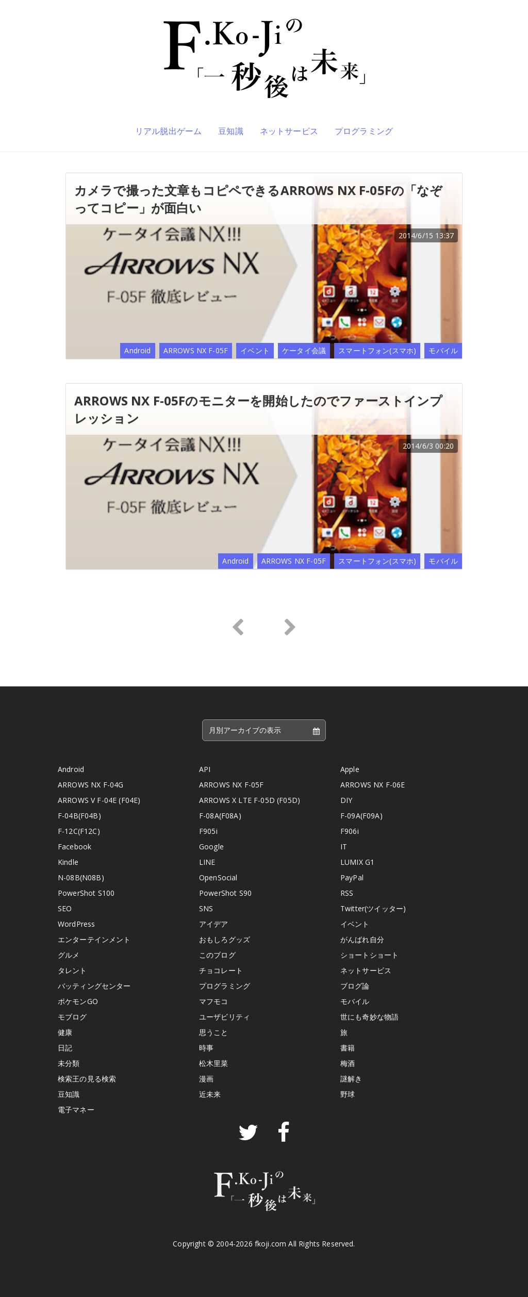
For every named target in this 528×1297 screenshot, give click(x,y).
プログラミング (364, 131)
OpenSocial (218, 877)
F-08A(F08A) (220, 815)
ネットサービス (289, 131)
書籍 (347, 1048)
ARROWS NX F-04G (90, 785)
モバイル (443, 350)
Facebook (74, 846)
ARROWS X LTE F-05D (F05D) (249, 800)
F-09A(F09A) (361, 815)
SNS (206, 908)
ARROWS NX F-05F (195, 350)
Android (137, 350)
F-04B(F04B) (79, 815)
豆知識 (230, 131)
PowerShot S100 (86, 893)
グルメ (68, 955)
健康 (65, 1032)
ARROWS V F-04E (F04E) (99, 800)
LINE (207, 862)
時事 (206, 1048)
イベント (255, 350)
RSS (346, 893)
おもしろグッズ (224, 939)
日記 (65, 1048)
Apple (349, 769)
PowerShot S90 (225, 893)
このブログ (217, 955)
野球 (347, 1094)
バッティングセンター (94, 986)
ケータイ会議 (304, 350)
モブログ (72, 1017)
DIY (346, 800)
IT (343, 846)
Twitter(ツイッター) (373, 908)
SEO (65, 908)
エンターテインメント (94, 939)
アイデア (213, 924)
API (204, 769)
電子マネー (76, 1109)
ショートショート (369, 955)
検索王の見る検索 (87, 1078)
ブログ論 (355, 986)
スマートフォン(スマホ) (377, 350)
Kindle (68, 862)
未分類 (68, 1063)
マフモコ (213, 1001)
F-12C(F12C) (79, 831)
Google (211, 846)
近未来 (210, 1094)
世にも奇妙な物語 (369, 1017)
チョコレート (221, 970)
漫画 (206, 1078)
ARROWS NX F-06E (372, 785)
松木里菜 (213, 1063)
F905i (208, 831)
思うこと (213, 1032)
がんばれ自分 (362, 939)
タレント (72, 970)
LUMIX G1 (357, 862)
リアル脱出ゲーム (168, 131)
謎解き (351, 1078)
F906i (349, 831)
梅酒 (347, 1063)
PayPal (352, 877)
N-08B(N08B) (81, 877)
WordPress (76, 924)
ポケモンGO (78, 1001)
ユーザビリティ (224, 1017)
